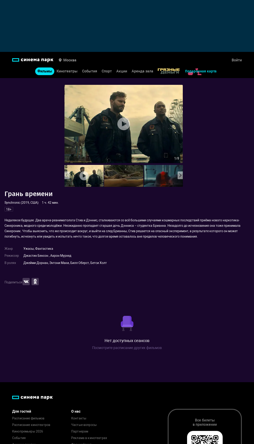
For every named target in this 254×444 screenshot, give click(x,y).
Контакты (78, 418)
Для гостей (21, 411)
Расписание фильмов (28, 418)
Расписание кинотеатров (31, 425)
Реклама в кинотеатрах (89, 438)
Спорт (107, 71)
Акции (121, 71)
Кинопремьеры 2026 (27, 431)
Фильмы (44, 71)
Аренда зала (142, 71)
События (89, 71)
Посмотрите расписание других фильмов (127, 348)
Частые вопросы (84, 425)
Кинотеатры (67, 71)
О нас (75, 411)
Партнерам (79, 431)
